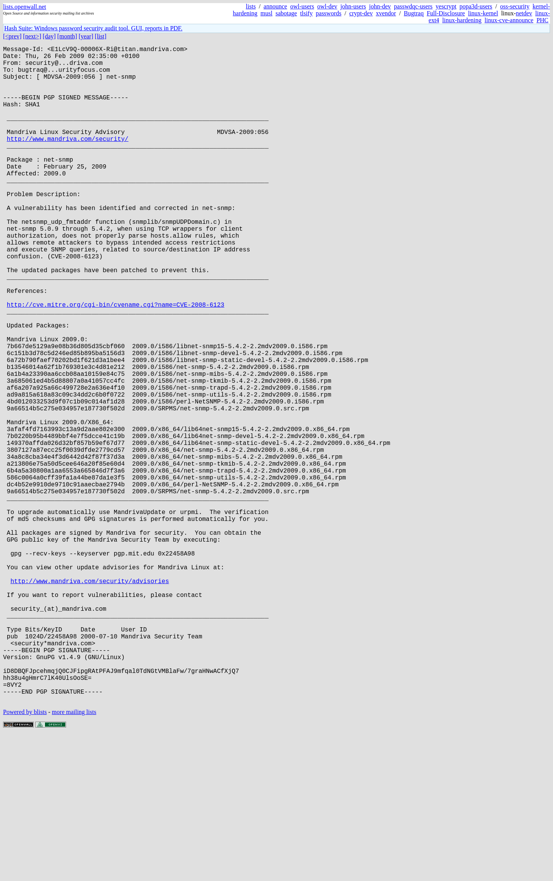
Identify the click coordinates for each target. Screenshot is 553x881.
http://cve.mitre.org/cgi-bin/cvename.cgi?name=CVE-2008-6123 (115, 363)
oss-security (514, 6)
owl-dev (327, 6)
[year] (86, 36)
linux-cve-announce (509, 20)
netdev (524, 13)
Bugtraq (414, 13)
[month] (67, 36)
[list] (100, 36)
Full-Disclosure (446, 13)
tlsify (306, 13)
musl (266, 13)
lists (251, 6)
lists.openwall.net (24, 6)
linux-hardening (462, 20)
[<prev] (12, 36)
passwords (328, 13)
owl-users (302, 6)
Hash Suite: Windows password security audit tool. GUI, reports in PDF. (93, 28)
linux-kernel (483, 13)
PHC (542, 20)
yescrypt (445, 6)
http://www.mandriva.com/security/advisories (89, 700)
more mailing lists (74, 858)
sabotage (286, 13)
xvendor (386, 13)
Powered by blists (25, 858)
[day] (49, 36)
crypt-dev (361, 13)
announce (275, 6)
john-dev (380, 6)
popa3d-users (475, 6)
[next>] (32, 36)
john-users (353, 6)
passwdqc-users (413, 6)
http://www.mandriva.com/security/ (68, 160)
